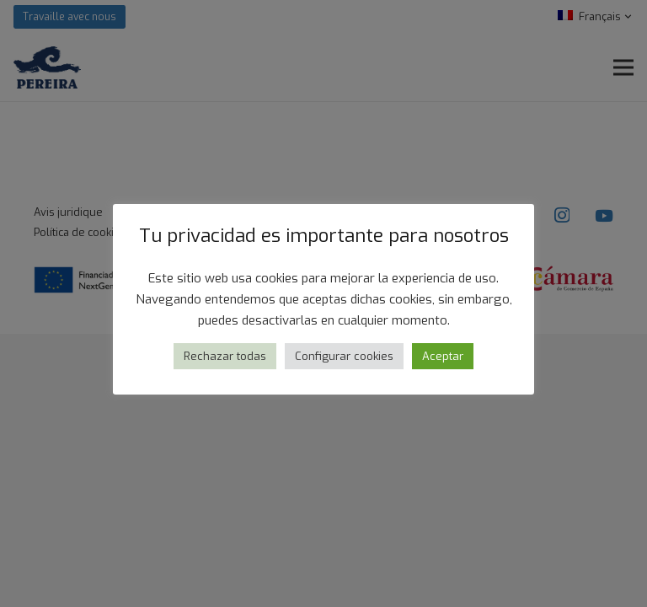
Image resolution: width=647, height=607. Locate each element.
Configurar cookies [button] (344, 356)
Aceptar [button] (442, 356)
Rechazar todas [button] (225, 356)
